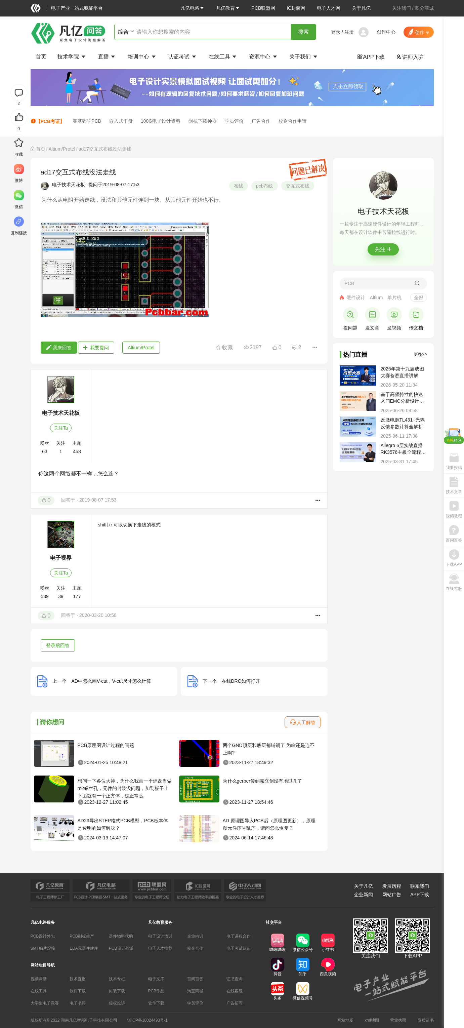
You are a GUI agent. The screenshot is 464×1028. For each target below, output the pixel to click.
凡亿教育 (228, 8)
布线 (238, 186)
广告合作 (261, 121)
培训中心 (142, 57)
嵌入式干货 (121, 121)
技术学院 (71, 57)
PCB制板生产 (82, 936)
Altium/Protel (61, 149)
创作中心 (386, 32)
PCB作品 (156, 991)
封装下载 (117, 991)
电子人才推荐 (160, 948)
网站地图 (345, 1020)
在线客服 (234, 991)
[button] (192, 8)
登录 (335, 32)
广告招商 (234, 1003)
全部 (418, 297)
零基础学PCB (87, 121)
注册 (349, 32)
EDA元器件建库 (84, 948)
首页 (41, 57)
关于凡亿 (361, 8)
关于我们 (303, 57)
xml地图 (372, 1020)
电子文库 (156, 979)
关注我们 (401, 8)
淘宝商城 (195, 991)
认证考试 (182, 57)
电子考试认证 (238, 948)
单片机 (394, 297)
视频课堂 (39, 979)
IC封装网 (296, 8)
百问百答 (195, 979)
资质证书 (426, 1020)
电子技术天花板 (68, 184)
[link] (40, 149)
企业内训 (195, 936)
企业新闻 (363, 894)
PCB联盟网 (263, 8)
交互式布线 (297, 186)
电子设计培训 (160, 936)
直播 (107, 57)
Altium (376, 297)
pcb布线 (264, 186)
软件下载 (78, 991)
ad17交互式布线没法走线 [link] (105, 149)
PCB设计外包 (43, 936)
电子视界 (61, 558)
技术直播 (78, 979)
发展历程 (391, 886)
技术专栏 (117, 979)
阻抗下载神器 (202, 121)
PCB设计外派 (121, 948)
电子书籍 (78, 1003)
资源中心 (263, 57)
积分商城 (424, 8)
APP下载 (371, 57)
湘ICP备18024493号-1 (147, 1020)
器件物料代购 (121, 936)
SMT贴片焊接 (43, 948)
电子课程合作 (238, 936)
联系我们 (419, 886)
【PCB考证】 (48, 121)
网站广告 (391, 894)
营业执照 (398, 1020)
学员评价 (234, 121)
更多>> (420, 354)
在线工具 (223, 57)
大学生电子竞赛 (45, 1003)
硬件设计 (355, 297)
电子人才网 (328, 8)
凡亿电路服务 (43, 922)
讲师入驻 (410, 57)
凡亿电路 (192, 8)
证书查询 (234, 979)
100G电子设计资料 (160, 121)
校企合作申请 (293, 121)
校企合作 (195, 948)
